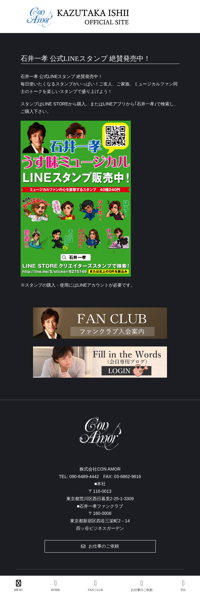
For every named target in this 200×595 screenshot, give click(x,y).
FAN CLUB (95, 586)
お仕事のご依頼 (142, 586)
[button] (100, 546)
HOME (55, 586)
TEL (183, 586)
